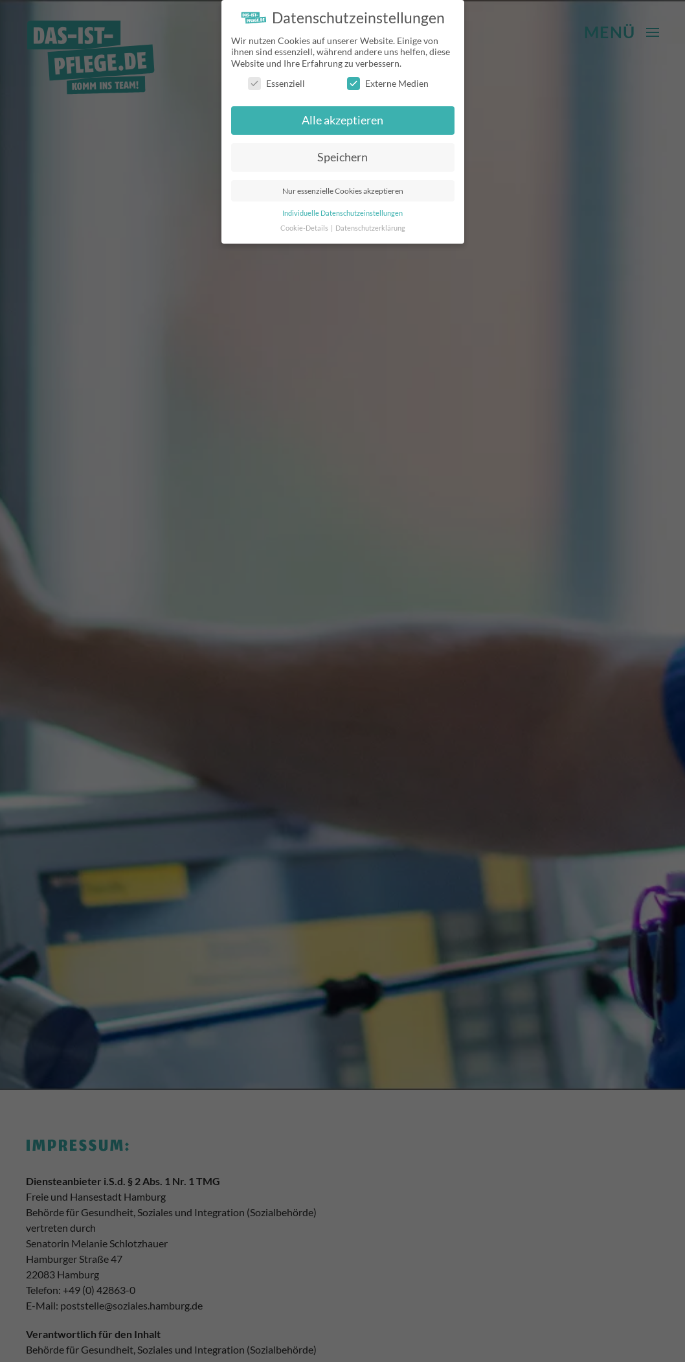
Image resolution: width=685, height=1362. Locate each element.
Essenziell (276, 77)
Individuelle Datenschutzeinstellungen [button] (342, 207)
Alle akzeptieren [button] (342, 114)
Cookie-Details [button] (305, 222)
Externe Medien (388, 77)
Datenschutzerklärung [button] (370, 222)
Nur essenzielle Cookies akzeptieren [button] (342, 185)
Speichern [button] (342, 151)
